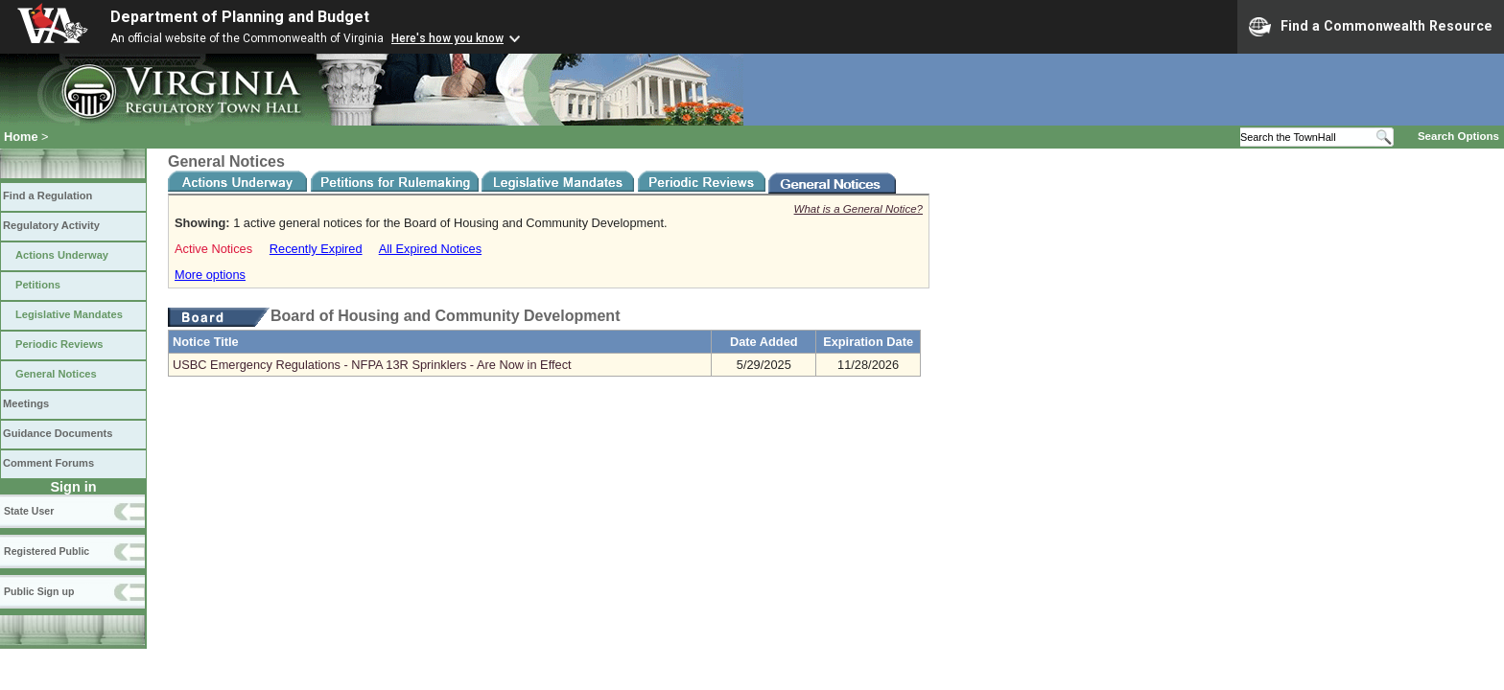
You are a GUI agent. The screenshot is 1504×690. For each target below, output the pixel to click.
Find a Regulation (47, 195)
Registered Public (46, 551)
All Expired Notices (430, 249)
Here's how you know (447, 38)
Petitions (37, 284)
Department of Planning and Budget (239, 17)
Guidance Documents (57, 433)
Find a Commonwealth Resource (1370, 26)
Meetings (26, 403)
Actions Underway (61, 255)
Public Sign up (39, 591)
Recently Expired (316, 249)
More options (210, 274)
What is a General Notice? (858, 209)
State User (29, 511)
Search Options (1458, 136)
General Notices (56, 374)
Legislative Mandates (69, 314)
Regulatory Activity (51, 225)
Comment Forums (48, 463)
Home (21, 136)
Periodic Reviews (59, 344)
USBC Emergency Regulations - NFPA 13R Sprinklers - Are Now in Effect (372, 364)
